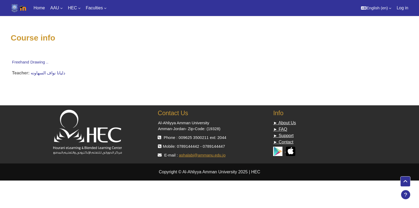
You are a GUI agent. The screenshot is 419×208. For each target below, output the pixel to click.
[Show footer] (405, 194)
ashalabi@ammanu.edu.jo (202, 155)
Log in (402, 8)
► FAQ (280, 129)
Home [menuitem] (39, 8)
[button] (376, 8)
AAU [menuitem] (54, 8)
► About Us (284, 123)
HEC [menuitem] (72, 8)
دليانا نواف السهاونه (48, 73)
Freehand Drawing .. (30, 62)
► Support (283, 135)
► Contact (283, 142)
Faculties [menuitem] (94, 8)
